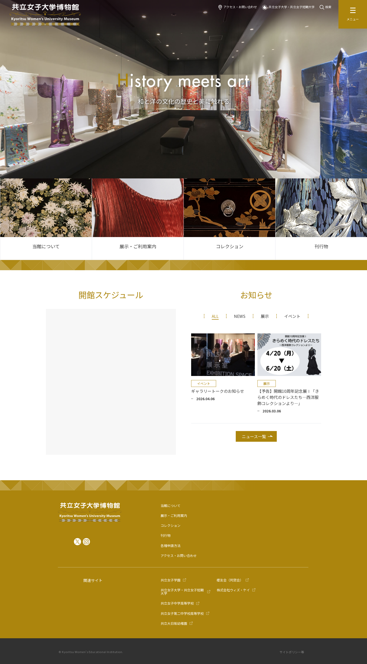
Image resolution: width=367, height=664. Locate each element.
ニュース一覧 (254, 436)
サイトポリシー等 (292, 652)
